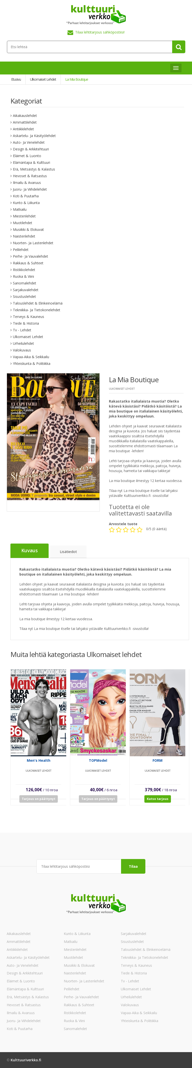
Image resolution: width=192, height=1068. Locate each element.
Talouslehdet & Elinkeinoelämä (38, 303)
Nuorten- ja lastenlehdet (33, 243)
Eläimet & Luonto (27, 155)
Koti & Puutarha (26, 196)
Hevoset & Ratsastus (30, 175)
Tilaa (133, 865)
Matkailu (20, 209)
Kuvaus (29, 551)
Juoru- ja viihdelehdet (30, 189)
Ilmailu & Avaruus (27, 182)
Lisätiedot (68, 551)
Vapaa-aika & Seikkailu (31, 356)
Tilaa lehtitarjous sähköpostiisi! (100, 32)
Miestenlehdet (24, 216)
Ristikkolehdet (24, 269)
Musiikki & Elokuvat (28, 229)
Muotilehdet (22, 222)
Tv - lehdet (22, 330)
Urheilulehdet (23, 343)
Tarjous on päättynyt (38, 802)
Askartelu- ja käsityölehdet (34, 135)
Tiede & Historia (26, 323)
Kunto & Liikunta (26, 202)
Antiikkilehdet (23, 129)
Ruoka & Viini (23, 276)
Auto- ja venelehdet (29, 142)
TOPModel (98, 763)
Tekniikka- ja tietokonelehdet (36, 310)
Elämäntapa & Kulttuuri (31, 162)
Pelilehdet (21, 249)
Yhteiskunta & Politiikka (31, 363)
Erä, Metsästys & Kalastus (34, 169)
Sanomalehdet (24, 283)
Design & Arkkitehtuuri (31, 149)
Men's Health (38, 763)
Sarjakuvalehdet (25, 289)
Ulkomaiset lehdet (28, 336)
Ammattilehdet (25, 122)
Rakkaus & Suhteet (28, 263)
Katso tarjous (157, 802)
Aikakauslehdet (25, 115)
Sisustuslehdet (24, 296)
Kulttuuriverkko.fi (26, 1060)
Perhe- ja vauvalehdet (30, 256)
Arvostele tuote (123, 524)
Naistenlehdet (24, 236)
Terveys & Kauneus (28, 316)
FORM (157, 763)
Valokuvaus (22, 350)
